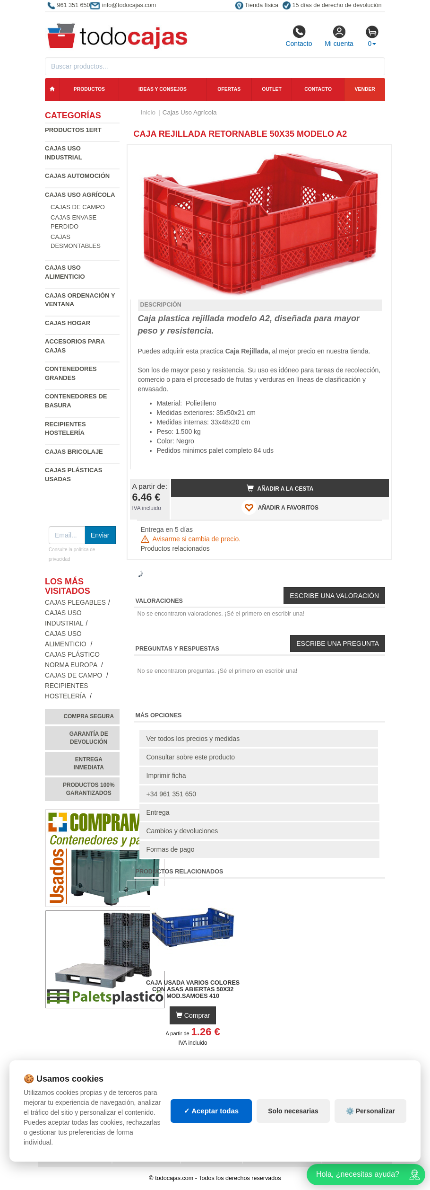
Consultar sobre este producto (190, 757)
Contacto (298, 36)
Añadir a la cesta (280, 488)
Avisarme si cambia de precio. (191, 539)
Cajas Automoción (77, 175)
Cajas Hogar (67, 322)
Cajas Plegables (75, 602)
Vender (365, 89)
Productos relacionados (175, 548)
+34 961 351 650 (171, 794)
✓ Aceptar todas (211, 1111)
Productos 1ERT (73, 129)
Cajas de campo (78, 207)
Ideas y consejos (162, 89)
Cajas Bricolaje (74, 451)
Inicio (148, 112)
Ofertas (229, 89)
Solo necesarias (293, 1111)
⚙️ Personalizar (370, 1111)
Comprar (193, 1015)
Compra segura (88, 716)
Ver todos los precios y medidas (193, 738)
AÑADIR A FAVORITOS (279, 507)
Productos (89, 89)
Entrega (158, 812)
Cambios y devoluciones (182, 831)
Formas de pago (170, 849)
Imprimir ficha (166, 775)
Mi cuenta (339, 36)
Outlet (272, 89)
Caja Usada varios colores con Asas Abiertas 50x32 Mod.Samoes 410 (193, 989)
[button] (373, 155)
